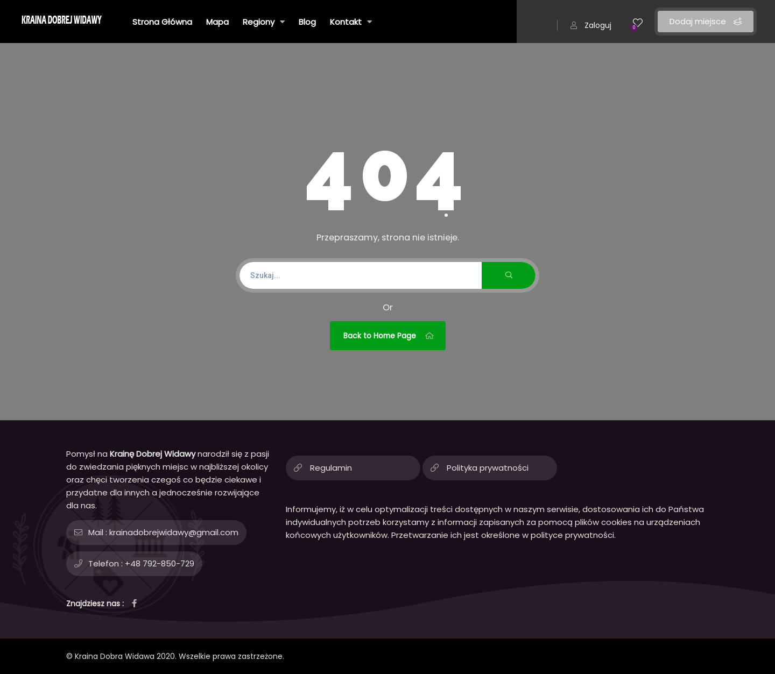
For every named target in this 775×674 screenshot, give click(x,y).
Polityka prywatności (488, 467)
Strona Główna (162, 21)
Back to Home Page (389, 335)
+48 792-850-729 (159, 563)
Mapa (217, 21)
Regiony (264, 21)
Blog (307, 21)
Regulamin (331, 467)
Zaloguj (590, 25)
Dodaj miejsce (706, 21)
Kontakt (351, 21)
